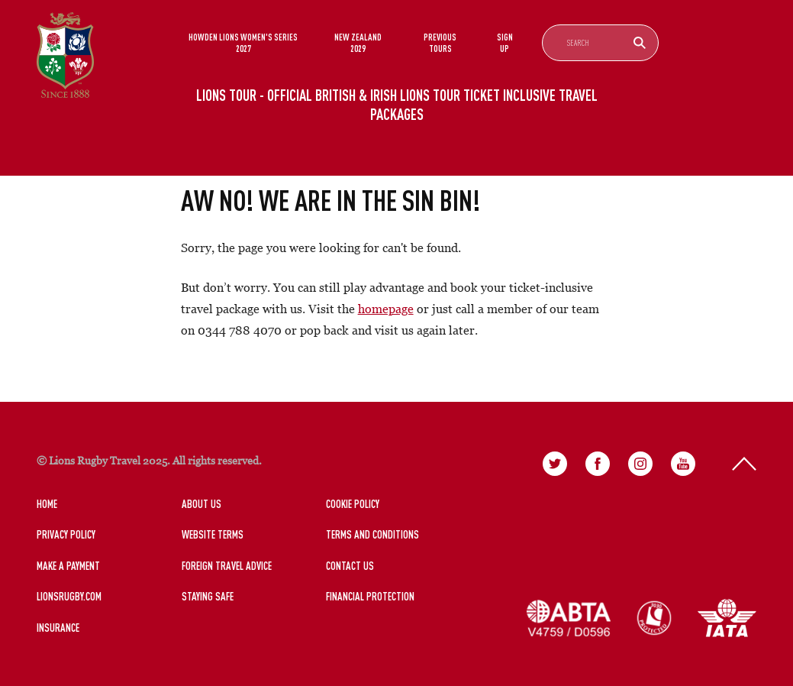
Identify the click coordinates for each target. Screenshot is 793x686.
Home (47, 503)
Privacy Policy (66, 534)
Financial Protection (370, 596)
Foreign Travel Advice (227, 565)
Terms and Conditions (372, 534)
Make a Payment (68, 565)
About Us (201, 503)
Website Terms (212, 534)
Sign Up (505, 42)
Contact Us (350, 565)
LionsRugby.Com (69, 596)
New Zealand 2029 (358, 42)
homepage (386, 308)
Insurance (58, 627)
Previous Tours (440, 42)
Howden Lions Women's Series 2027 (243, 42)
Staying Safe (208, 596)
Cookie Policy (352, 503)
